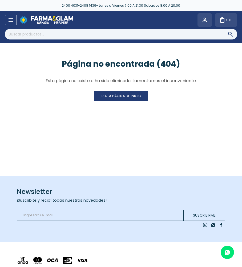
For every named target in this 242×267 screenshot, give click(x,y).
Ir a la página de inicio (121, 95)
